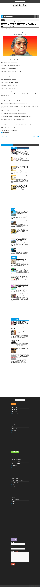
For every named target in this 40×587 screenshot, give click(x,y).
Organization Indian (16, 478)
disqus (20, 144)
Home (2, 21)
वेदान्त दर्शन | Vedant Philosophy (22, 348)
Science (13, 495)
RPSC (13, 484)
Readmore (27, 154)
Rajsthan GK (14, 486)
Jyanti (13, 424)
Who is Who (14, 505)
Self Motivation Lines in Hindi (22, 149)
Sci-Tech (14, 432)
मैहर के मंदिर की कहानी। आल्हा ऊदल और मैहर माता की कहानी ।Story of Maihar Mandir (22, 239)
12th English (14, 411)
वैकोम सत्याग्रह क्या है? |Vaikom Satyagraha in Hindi (21, 260)
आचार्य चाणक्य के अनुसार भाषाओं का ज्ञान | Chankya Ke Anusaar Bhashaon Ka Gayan (22, 177)
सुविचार (14, 147)
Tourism (14, 501)
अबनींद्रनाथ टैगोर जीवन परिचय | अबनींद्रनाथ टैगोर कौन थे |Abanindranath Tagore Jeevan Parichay (22, 332)
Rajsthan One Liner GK (16, 493)
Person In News (15, 482)
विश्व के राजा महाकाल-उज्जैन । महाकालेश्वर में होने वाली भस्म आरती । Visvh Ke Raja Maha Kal (22, 230)
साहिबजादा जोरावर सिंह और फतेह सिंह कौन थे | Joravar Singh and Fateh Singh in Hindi (22, 295)
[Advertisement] (20, 11)
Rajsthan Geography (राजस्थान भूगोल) (19, 488)
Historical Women (15, 467)
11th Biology (14, 407)
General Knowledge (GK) (17, 420)
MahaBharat (14, 428)
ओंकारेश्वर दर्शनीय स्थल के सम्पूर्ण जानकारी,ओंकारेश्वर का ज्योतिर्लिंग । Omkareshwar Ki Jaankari (21, 222)
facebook (32, 144)
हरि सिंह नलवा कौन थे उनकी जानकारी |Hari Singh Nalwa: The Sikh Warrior (22, 341)
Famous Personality (16, 417)
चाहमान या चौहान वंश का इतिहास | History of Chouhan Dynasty (21, 269)
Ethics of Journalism (16, 459)
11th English (14, 409)
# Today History (6, 132)
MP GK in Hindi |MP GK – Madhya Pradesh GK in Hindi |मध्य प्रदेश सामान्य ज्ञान (22, 356)
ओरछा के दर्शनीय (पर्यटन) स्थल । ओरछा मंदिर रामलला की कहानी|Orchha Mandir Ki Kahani (22, 212)
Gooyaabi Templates (28, 585)
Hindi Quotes (14, 422)
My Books (14, 430)
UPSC (13, 503)
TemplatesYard (17, 585)
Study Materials (15, 499)
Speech (13, 497)
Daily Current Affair (16, 413)
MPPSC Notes (15, 474)
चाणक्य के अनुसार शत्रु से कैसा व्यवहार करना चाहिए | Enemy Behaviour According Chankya (22, 158)
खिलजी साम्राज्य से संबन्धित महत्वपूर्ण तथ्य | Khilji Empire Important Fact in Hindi (22, 286)
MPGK (13, 426)
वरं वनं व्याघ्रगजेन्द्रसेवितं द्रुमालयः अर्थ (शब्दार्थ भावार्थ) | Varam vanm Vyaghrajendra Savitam (21, 186)
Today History (6, 21)
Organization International (17, 480)
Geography (14, 465)
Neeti (13, 476)
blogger (7, 144)
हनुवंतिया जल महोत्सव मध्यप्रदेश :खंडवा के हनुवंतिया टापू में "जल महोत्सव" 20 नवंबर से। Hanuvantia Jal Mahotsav (22, 250)
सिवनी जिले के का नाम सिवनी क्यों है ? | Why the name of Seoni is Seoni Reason (22, 277)
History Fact (14, 469)
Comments (26, 147)
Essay (13, 415)
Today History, (9, 28)
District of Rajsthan (16, 457)
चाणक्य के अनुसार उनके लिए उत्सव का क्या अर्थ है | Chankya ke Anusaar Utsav (22, 167)
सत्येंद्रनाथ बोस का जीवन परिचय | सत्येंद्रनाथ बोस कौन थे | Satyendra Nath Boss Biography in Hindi (22, 322)
